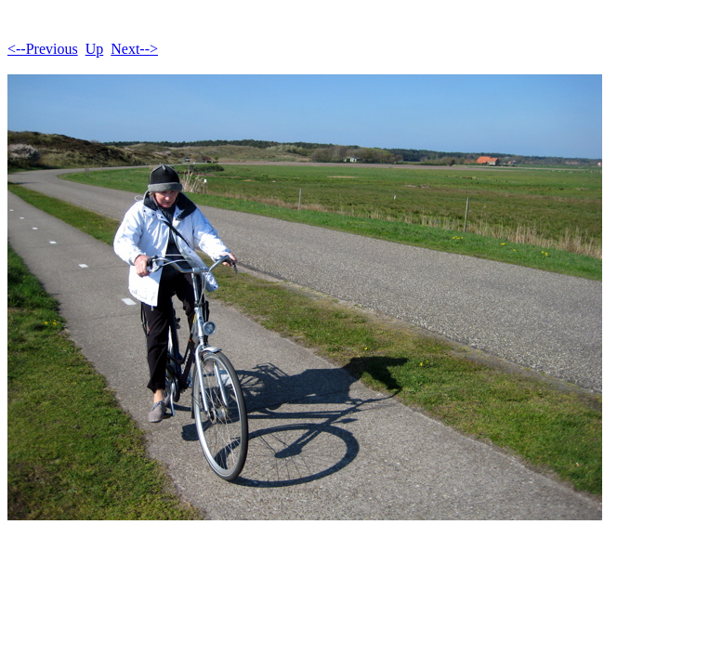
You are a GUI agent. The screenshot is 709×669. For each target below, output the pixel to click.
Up (94, 49)
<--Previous (42, 49)
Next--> (134, 49)
